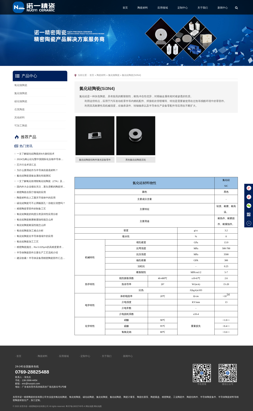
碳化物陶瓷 (20, 101)
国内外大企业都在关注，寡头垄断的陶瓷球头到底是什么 (41, 186)
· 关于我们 (105, 356)
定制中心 (182, 7)
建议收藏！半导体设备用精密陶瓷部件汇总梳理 (41, 258)
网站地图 (89, 406)
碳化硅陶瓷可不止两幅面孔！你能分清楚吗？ (41, 203)
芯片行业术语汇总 (26, 164)
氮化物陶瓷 (20, 93)
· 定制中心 (84, 356)
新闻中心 (223, 7)
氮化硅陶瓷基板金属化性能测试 (34, 175)
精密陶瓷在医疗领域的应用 (31, 192)
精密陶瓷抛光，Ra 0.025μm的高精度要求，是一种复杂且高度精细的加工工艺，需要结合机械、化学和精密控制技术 (41, 247)
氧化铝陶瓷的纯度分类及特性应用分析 (37, 214)
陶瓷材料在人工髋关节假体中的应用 (36, 197)
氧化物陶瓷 (20, 85)
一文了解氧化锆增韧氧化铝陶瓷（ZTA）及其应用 (41, 181)
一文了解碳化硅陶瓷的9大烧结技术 (35, 153)
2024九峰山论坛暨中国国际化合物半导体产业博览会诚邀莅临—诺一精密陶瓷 (41, 159)
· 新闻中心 (127, 356)
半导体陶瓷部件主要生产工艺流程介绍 (37, 252)
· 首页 (18, 356)
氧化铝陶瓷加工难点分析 (30, 230)
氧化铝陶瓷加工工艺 (28, 241)
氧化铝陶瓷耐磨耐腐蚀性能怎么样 (35, 219)
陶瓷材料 (142, 7)
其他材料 (19, 117)
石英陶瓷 (19, 109)
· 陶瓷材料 (41, 356)
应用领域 (162, 7)
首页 (125, 7)
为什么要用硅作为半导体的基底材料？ (37, 170)
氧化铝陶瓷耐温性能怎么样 (31, 225)
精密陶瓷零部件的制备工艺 (31, 208)
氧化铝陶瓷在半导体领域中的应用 (35, 236)
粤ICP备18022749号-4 (75, 406)
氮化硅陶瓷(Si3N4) (131, 75)
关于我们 (202, 7)
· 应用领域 (63, 356)
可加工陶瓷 (20, 125)
